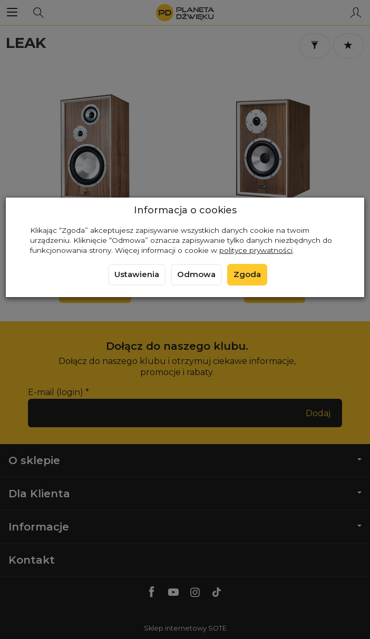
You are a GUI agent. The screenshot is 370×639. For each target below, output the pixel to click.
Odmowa (196, 274)
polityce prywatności (256, 250)
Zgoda (247, 274)
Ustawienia (136, 274)
